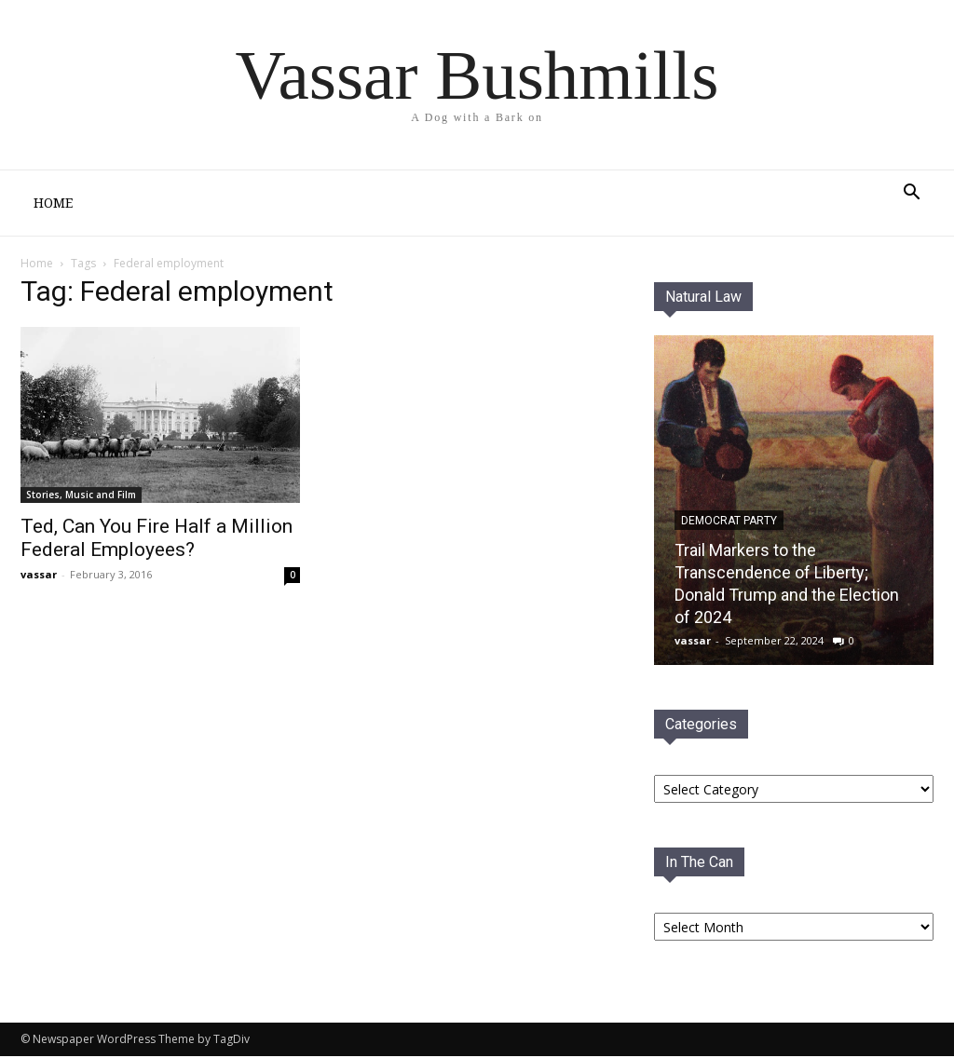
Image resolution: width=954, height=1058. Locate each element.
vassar (38, 574)
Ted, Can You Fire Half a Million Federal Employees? (156, 538)
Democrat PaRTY (729, 520)
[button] (911, 194)
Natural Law (703, 296)
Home (53, 203)
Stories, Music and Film (81, 494)
